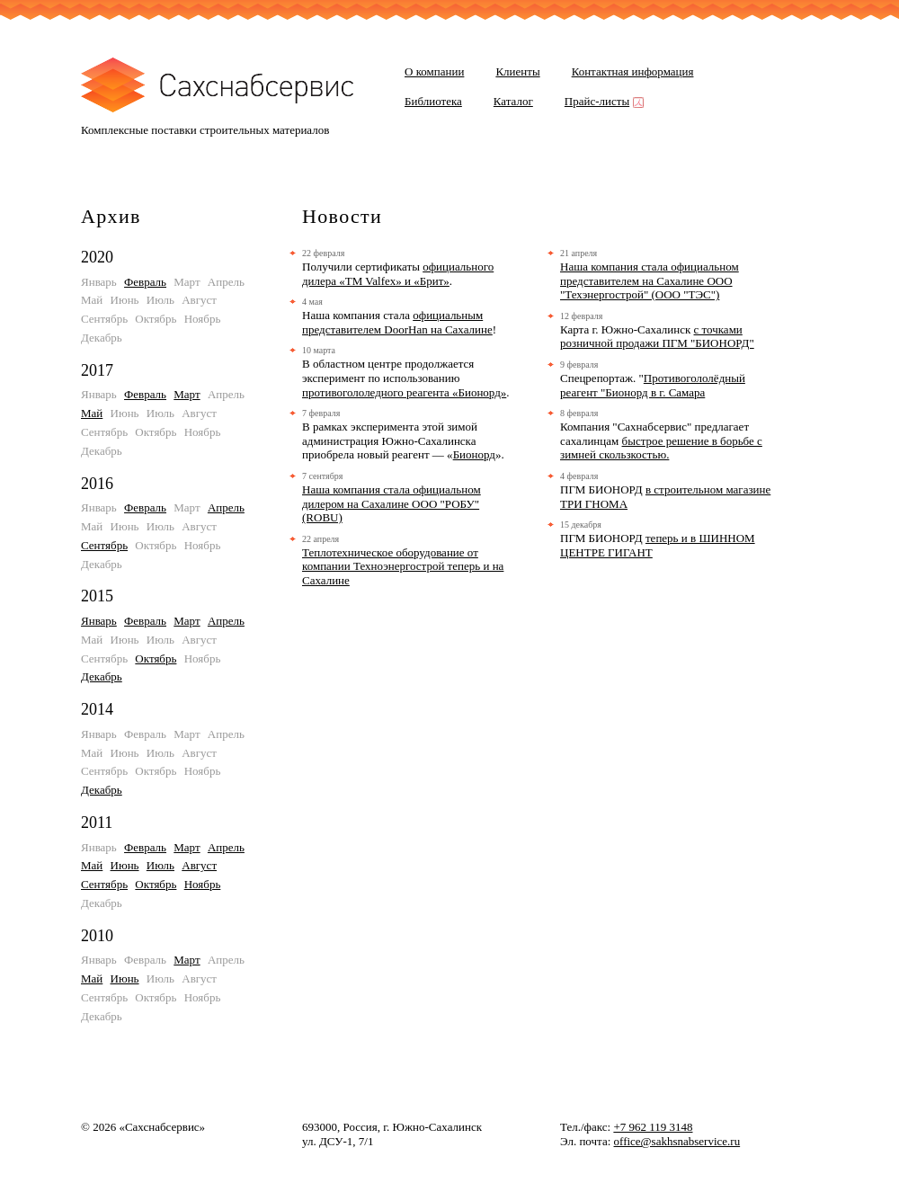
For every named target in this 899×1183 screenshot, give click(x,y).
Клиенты (517, 71)
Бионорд (474, 454)
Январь (99, 620)
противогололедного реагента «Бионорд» (404, 392)
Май (91, 413)
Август (199, 865)
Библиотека (433, 101)
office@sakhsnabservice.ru (677, 1141)
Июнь (125, 865)
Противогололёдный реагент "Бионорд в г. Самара (652, 385)
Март (187, 394)
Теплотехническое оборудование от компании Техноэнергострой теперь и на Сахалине (402, 566)
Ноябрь (202, 884)
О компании (434, 71)
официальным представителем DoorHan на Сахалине (397, 322)
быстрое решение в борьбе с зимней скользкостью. (661, 448)
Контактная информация (633, 71)
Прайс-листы (602, 101)
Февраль (145, 282)
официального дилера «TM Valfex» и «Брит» (398, 274)
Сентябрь (104, 545)
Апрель (226, 507)
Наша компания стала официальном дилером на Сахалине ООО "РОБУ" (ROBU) (391, 503)
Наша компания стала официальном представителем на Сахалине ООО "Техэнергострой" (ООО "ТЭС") (649, 280)
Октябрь (155, 658)
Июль (160, 865)
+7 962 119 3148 (652, 1127)
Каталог (513, 101)
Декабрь (101, 676)
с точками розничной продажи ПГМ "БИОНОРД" (657, 337)
